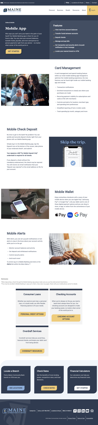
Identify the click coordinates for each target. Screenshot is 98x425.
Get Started (13, 51)
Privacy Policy (72, 418)
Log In (93, 10)
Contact (94, 3)
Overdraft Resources (32, 351)
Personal (52, 10)
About (84, 10)
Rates (87, 3)
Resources (76, 10)
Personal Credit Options (32, 314)
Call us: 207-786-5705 (43, 411)
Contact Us (32, 411)
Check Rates (49, 388)
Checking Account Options (66, 318)
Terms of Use (81, 418)
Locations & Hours (77, 3)
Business (60, 10)
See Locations (15, 388)
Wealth (68, 10)
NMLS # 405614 (67, 411)
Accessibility (89, 418)
